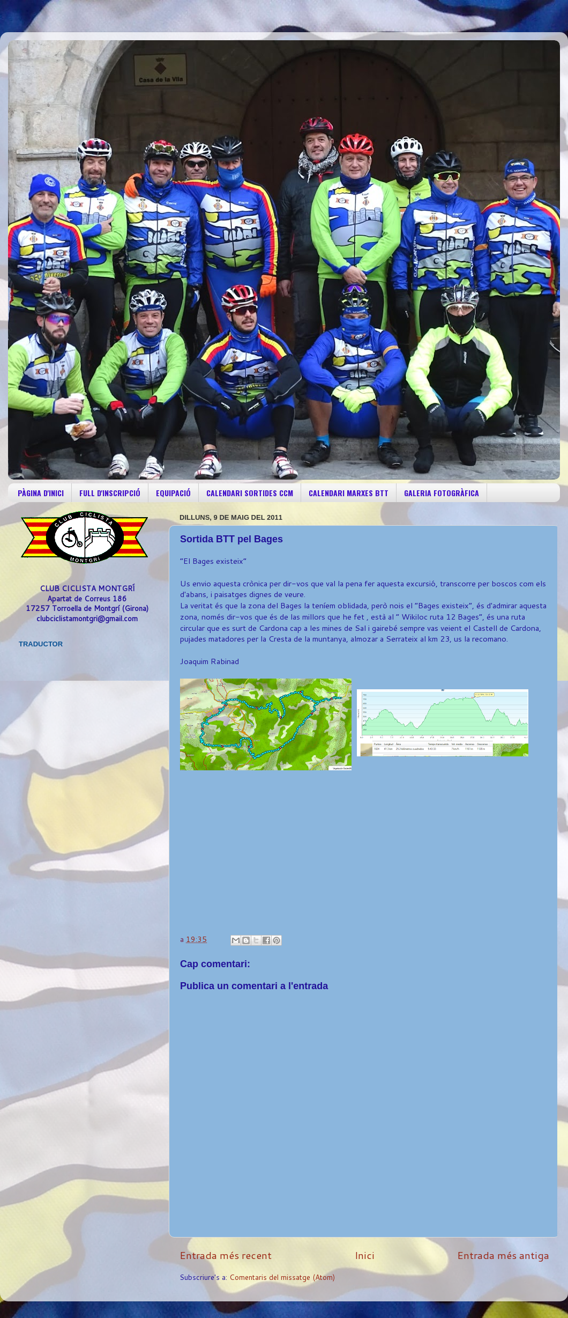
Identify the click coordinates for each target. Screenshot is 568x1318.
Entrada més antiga (503, 1255)
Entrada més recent (226, 1255)
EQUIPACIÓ (173, 492)
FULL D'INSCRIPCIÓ (109, 492)
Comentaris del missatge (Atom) (282, 1277)
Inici (365, 1255)
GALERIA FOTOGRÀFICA (441, 492)
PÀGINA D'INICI (41, 492)
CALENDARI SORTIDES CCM (249, 492)
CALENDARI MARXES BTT (348, 492)
